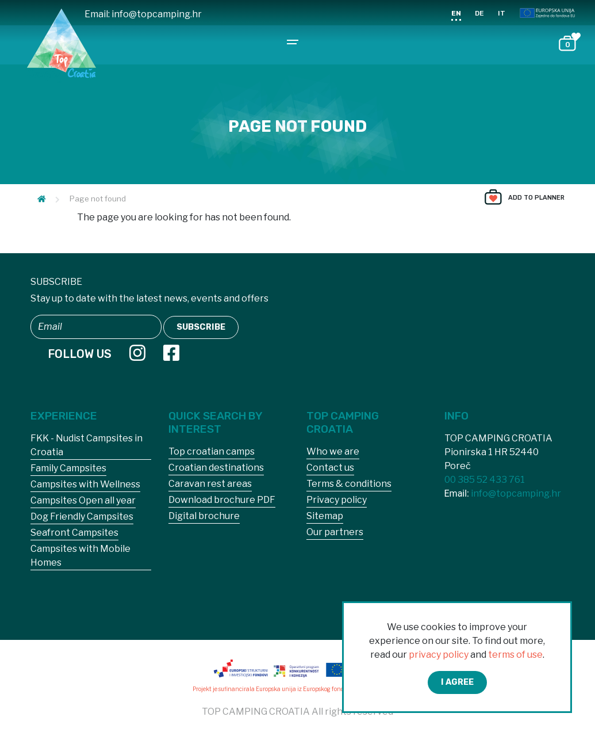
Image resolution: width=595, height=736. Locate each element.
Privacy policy (336, 499)
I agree (457, 682)
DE (479, 13)
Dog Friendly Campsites (81, 516)
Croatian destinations (216, 467)
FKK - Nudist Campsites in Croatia (86, 445)
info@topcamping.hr (157, 14)
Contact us (330, 467)
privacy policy (439, 654)
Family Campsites (68, 468)
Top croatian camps (211, 451)
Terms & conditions (348, 483)
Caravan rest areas (210, 483)
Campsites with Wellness (85, 484)
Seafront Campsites (74, 532)
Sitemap (324, 515)
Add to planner (536, 197)
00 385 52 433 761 (484, 479)
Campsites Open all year (83, 500)
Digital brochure (204, 515)
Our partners (334, 532)
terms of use (515, 654)
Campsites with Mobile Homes (80, 555)
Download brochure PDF (221, 499)
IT (501, 13)
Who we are (332, 451)
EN (456, 13)
